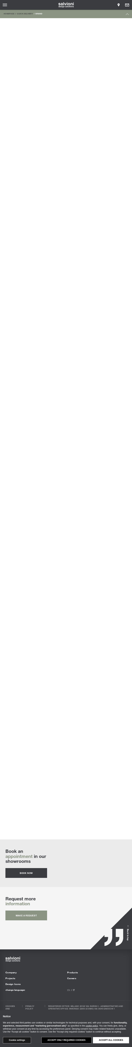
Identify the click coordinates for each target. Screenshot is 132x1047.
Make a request (26, 915)
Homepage (9, 14)
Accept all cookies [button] (111, 1040)
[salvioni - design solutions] (66, 5)
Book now (26, 873)
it (74, 990)
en (68, 990)
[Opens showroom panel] (118, 5)
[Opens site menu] (5, 5)
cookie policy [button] (92, 1025)
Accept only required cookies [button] (66, 1040)
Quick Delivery (25, 14)
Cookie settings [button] (17, 1040)
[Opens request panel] (127, 5)
